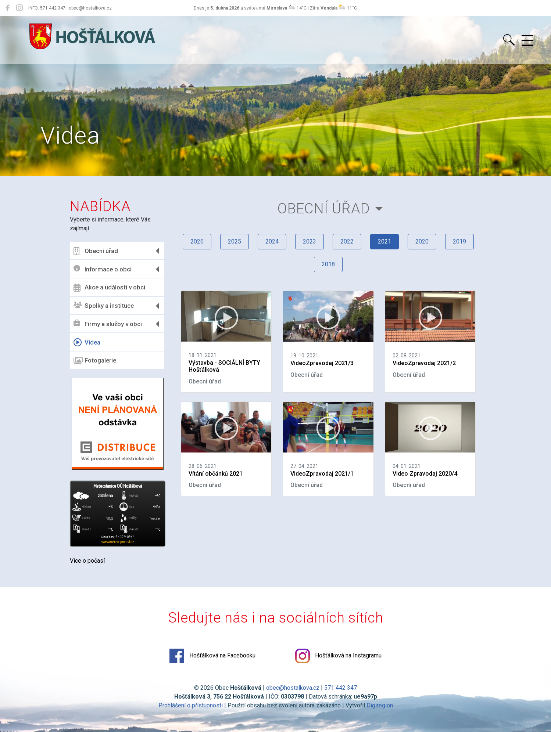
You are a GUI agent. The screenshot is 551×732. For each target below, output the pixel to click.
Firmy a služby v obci (108, 324)
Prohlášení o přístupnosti (190, 705)
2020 (422, 241)
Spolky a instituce (104, 306)
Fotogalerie (95, 361)
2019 (459, 241)
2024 (272, 241)
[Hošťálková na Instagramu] (19, 8)
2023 (309, 241)
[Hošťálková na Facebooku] (8, 8)
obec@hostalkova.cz (292, 687)
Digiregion (379, 705)
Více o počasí (87, 560)
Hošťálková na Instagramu (338, 656)
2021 (384, 241)
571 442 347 (340, 687)
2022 (347, 241)
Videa (87, 342)
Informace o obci (103, 269)
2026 (197, 241)
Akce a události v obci (109, 288)
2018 (328, 264)
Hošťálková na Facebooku (212, 656)
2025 (234, 241)
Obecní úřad (96, 251)
